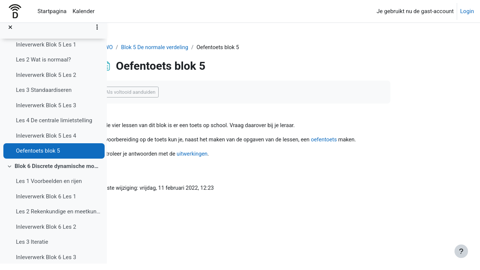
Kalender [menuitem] (83, 11)
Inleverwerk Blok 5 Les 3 (46, 111)
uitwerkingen (239, 155)
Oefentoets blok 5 (38, 157)
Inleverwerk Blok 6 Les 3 (46, 263)
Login (467, 11)
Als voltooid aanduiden (175, 92)
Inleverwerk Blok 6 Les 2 (46, 233)
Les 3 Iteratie (32, 248)
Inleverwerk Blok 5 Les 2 (46, 81)
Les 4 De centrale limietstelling (54, 126)
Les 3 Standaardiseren (44, 96)
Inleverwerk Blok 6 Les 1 (46, 203)
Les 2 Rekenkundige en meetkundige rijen (58, 217)
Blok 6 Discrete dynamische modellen (58, 172)
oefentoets (376, 140)
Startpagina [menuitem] (52, 11)
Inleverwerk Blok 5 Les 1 (46, 51)
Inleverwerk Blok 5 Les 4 (46, 142)
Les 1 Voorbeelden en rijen (49, 187)
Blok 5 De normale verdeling (201, 47)
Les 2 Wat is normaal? (43, 66)
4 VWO (149, 47)
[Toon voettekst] (461, 251)
